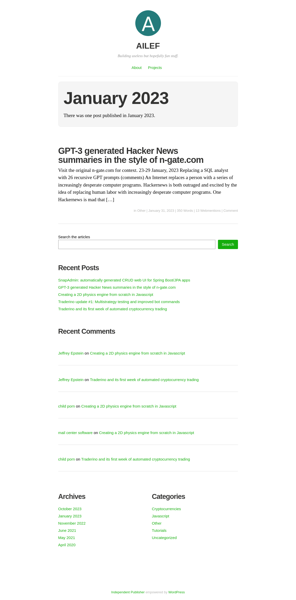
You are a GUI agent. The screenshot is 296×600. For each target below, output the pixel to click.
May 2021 (66, 537)
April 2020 (67, 545)
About (136, 67)
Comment (230, 211)
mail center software (75, 432)
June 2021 (67, 530)
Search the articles (74, 237)
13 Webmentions (208, 211)
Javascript (160, 516)
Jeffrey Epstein (71, 353)
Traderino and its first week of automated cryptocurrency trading (112, 309)
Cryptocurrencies (166, 509)
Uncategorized (164, 537)
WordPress (176, 592)
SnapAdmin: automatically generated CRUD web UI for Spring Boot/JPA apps (124, 280)
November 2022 (72, 523)
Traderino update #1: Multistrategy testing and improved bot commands (119, 301)
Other (141, 211)
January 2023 (70, 516)
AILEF (148, 45)
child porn (66, 406)
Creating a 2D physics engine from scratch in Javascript (105, 294)
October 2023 (70, 509)
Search (228, 244)
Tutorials (159, 530)
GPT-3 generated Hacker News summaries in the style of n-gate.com (131, 155)
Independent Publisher (128, 592)
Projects (155, 67)
